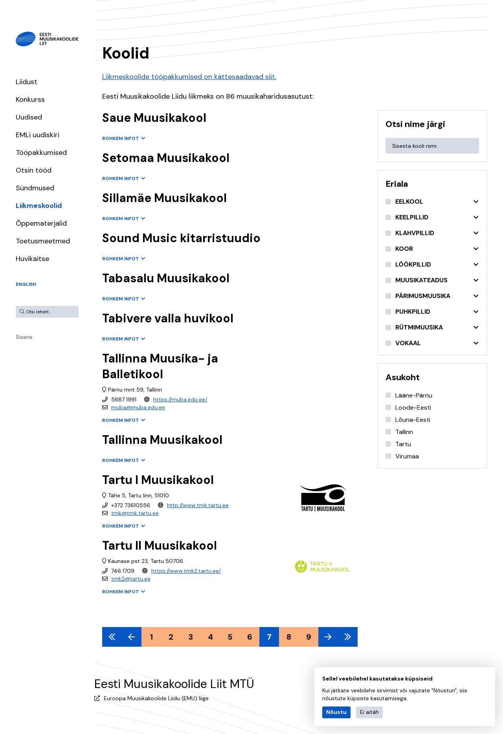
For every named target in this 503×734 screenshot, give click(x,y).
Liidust (26, 82)
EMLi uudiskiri (37, 135)
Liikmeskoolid (39, 206)
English (26, 284)
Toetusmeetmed (43, 241)
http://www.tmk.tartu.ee (198, 505)
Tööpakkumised (41, 152)
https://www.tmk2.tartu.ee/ (186, 570)
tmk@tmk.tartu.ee (135, 513)
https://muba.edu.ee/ (180, 399)
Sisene (24, 336)
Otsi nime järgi (415, 124)
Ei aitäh (369, 712)
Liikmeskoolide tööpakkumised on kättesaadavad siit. (189, 76)
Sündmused (35, 188)
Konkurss (30, 99)
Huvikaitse (32, 259)
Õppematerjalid (41, 223)
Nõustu (336, 712)
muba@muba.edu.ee (138, 407)
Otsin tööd (33, 170)
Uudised (29, 117)
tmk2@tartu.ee (131, 578)
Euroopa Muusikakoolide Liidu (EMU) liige (156, 698)
